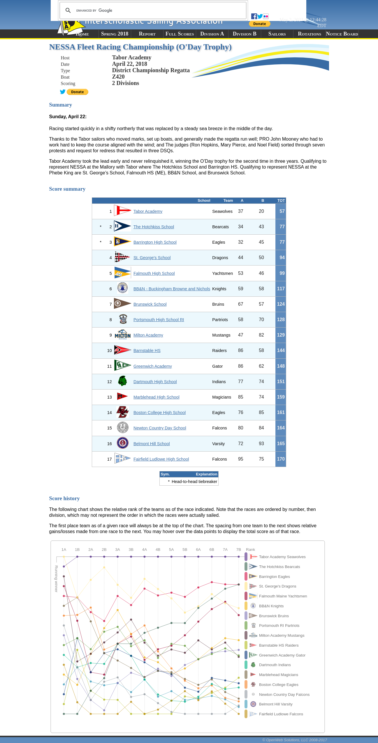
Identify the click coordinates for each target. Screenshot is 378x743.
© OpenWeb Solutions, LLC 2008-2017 (294, 740)
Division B (244, 34)
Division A (212, 34)
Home (82, 34)
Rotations (309, 34)
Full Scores (180, 34)
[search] (152, 10)
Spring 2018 (115, 34)
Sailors (277, 34)
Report (147, 34)
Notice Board (342, 34)
